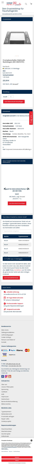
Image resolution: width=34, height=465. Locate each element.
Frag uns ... (30, 118)
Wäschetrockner (6, 431)
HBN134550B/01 (23, 240)
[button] (6, 39)
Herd (28, 134)
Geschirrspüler (6, 434)
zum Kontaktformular (11, 278)
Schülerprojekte (6, 421)
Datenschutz (5, 399)
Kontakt (3, 342)
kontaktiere (17, 270)
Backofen (20, 134)
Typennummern (6, 411)
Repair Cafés (5, 419)
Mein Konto (5, 330)
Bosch (7, 66)
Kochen (14, 134)
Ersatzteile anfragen (7, 416)
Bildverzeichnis (6, 404)
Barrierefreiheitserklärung (9, 401)
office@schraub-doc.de (13, 364)
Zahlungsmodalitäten (7, 332)
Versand (15, 84)
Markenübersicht (6, 414)
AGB (2, 394)
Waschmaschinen (6, 429)
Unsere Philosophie (7, 387)
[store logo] (13, 3)
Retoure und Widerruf (8, 340)
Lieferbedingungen (7, 335)
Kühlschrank (5, 436)
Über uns (4, 384)
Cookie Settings (6, 337)
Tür (25, 134)
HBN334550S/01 (23, 249)
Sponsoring (4, 389)
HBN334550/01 (23, 244)
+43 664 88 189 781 (14, 366)
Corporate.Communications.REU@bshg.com (19, 149)
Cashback (4, 392)
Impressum (5, 396)
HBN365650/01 (23, 253)
